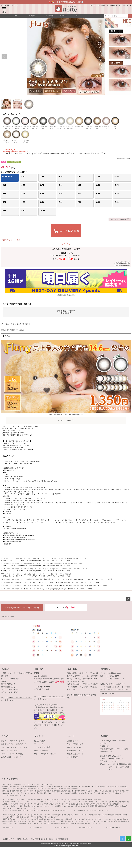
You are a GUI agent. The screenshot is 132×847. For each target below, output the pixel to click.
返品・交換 (72, 669)
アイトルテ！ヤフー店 (61, 827)
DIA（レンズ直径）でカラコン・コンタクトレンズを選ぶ (40, 569)
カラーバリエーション (12, 114)
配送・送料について (75, 744)
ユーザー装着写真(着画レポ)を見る (17, 304)
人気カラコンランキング (11, 757)
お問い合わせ (22, 839)
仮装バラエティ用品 (9, 750)
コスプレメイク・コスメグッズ (13, 744)
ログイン (93, 5)
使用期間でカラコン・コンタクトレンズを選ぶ (37, 563)
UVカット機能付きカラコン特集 (33, 579)
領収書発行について (75, 754)
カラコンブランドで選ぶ (31, 558)
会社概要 (104, 736)
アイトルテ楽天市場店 (35, 827)
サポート (71, 736)
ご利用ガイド (112, 5)
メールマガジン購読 (42, 747)
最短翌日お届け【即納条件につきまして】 (17, 582)
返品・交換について (75, 750)
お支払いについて (74, 747)
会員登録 (102, 5)
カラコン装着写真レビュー (45, 754)
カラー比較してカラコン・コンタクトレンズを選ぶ (38, 574)
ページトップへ (128, 599)
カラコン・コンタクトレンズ (13, 558)
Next (127, 56)
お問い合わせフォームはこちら (112, 684)
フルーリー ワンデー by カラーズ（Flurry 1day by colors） (66, 418)
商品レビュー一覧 (41, 750)
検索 (130, 16)
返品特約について (81, 695)
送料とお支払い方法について (20, 698)
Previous (4, 56)
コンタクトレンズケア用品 (12, 754)
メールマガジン (125, 5)
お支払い (5, 669)
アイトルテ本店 (8, 827)
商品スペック (8, 456)
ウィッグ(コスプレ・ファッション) (15, 747)
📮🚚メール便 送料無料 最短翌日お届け (66, 2)
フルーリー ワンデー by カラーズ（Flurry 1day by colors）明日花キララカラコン (62, 558)
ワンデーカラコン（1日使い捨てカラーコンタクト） (67, 563)
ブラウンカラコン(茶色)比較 (63, 574)
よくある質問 (72, 757)
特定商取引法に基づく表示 (42, 839)
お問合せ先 (105, 669)
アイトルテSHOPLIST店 (112, 827)
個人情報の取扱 (62, 839)
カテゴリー (6, 736)
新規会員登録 (39, 741)
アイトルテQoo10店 (85, 827)
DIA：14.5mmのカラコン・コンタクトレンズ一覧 (72, 569)
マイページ (39, 736)
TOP (2, 558)
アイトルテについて (10, 779)
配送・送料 (39, 669)
